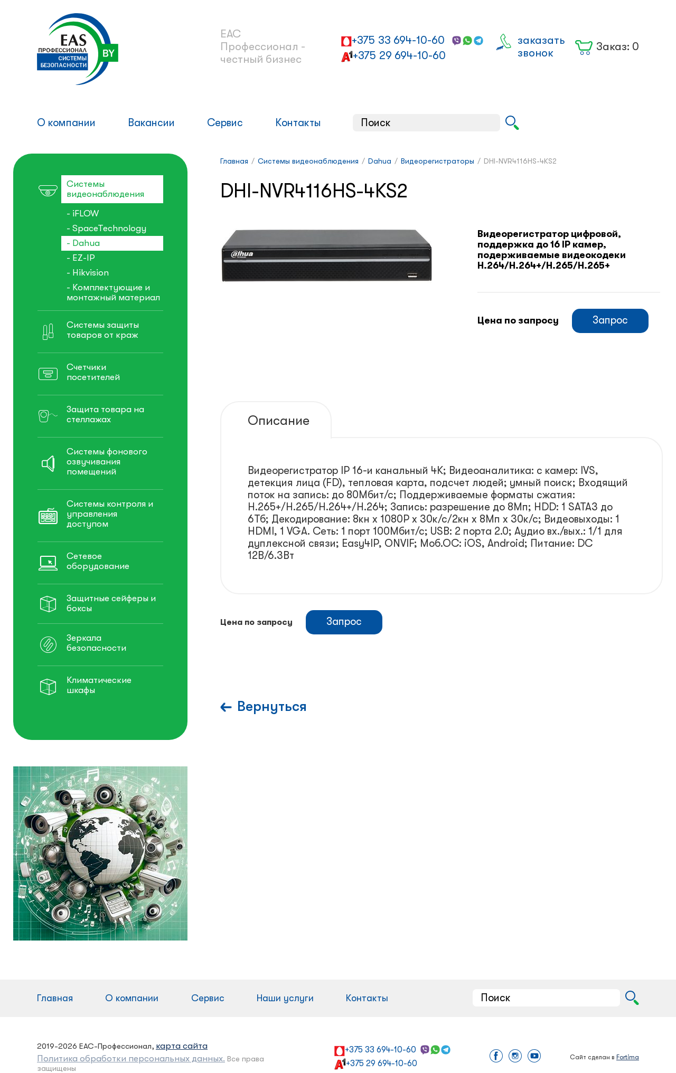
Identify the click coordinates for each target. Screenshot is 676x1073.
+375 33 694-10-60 (398, 40)
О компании (66, 123)
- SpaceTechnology (106, 228)
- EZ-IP (81, 258)
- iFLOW (83, 213)
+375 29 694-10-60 (399, 55)
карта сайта (182, 1046)
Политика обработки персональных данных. (131, 1058)
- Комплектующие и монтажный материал (113, 292)
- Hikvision (88, 273)
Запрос (610, 320)
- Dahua (83, 243)
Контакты (298, 123)
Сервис (225, 123)
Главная (55, 998)
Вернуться (272, 706)
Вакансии (151, 123)
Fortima (627, 1057)
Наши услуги (285, 998)
